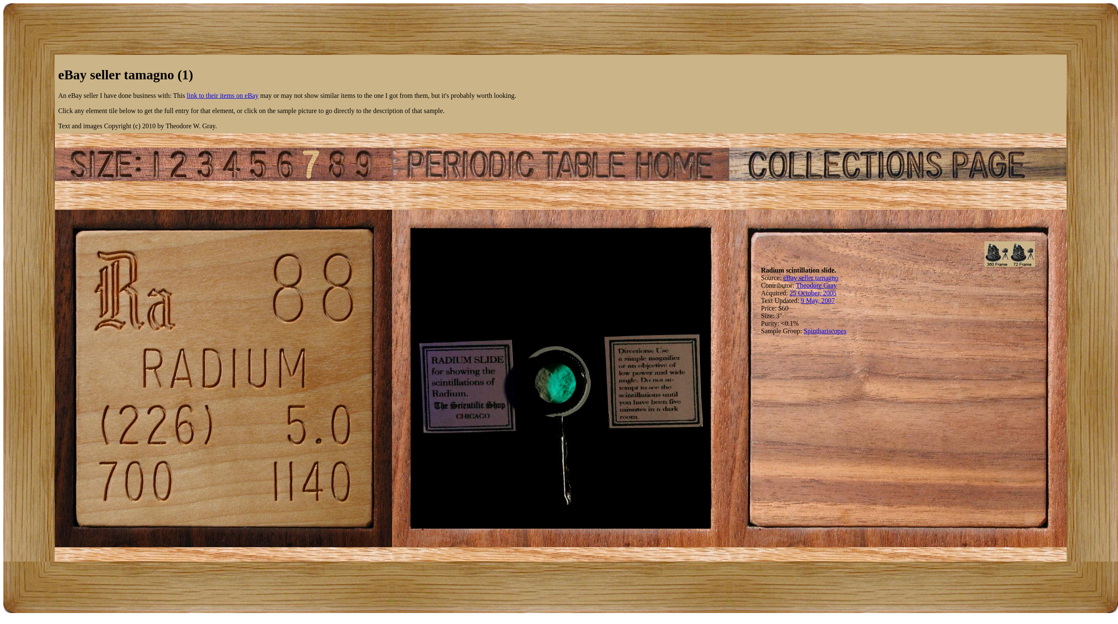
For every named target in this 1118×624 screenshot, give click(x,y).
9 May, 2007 (818, 300)
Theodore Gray (816, 285)
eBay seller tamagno (810, 277)
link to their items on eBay (222, 95)
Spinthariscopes (825, 331)
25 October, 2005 (813, 293)
